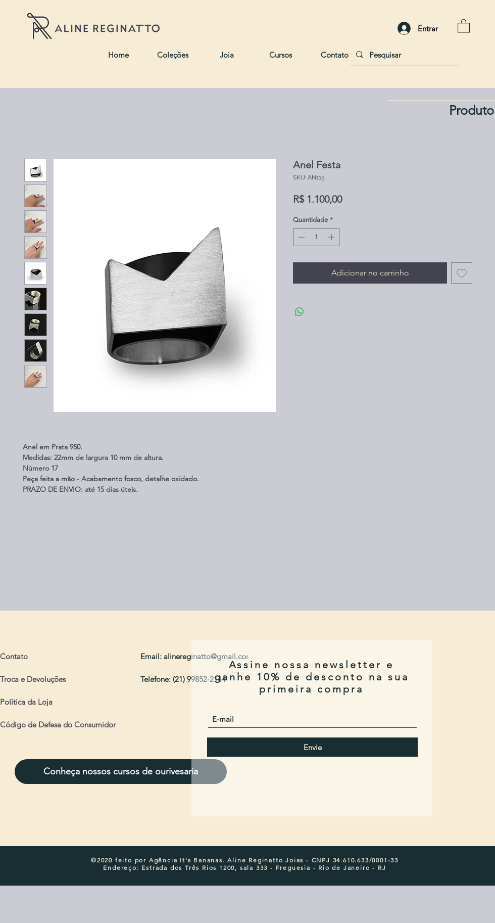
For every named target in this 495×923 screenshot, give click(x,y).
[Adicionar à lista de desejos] (461, 273)
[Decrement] (300, 237)
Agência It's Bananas (186, 860)
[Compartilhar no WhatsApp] (299, 312)
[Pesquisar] (403, 54)
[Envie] (312, 747)
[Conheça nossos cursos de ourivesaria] (121, 771)
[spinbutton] (316, 237)
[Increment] (332, 237)
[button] (464, 25)
